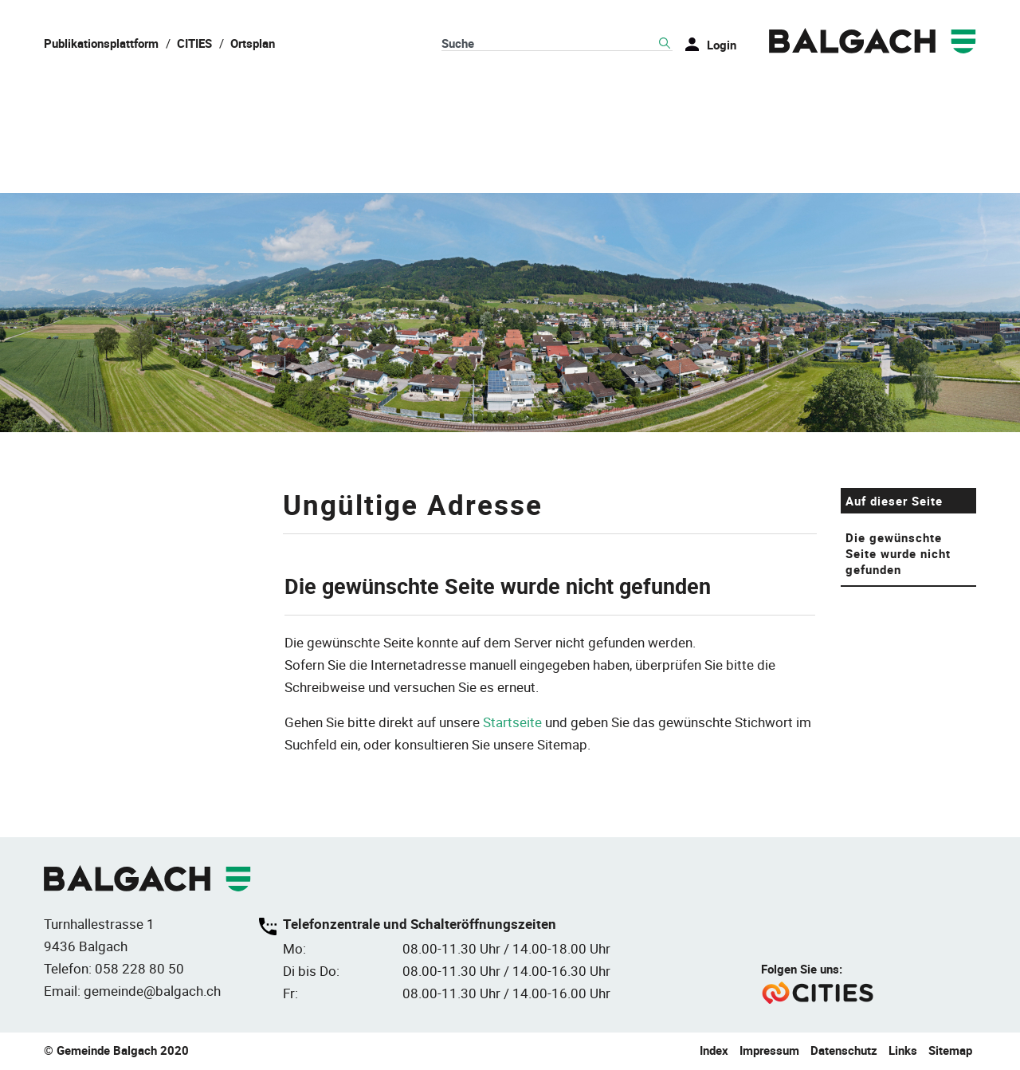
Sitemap (950, 1052)
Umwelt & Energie (907, 95)
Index (714, 1052)
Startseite (512, 724)
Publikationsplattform (101, 43)
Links (903, 1052)
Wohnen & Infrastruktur (498, 95)
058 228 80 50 (139, 970)
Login (721, 45)
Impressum (769, 1052)
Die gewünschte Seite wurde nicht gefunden (898, 556)
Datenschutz (843, 1052)
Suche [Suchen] (665, 44)
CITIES (194, 43)
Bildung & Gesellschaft (713, 95)
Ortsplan (252, 43)
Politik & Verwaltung (290, 95)
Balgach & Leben (109, 95)
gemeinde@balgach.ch (152, 992)
